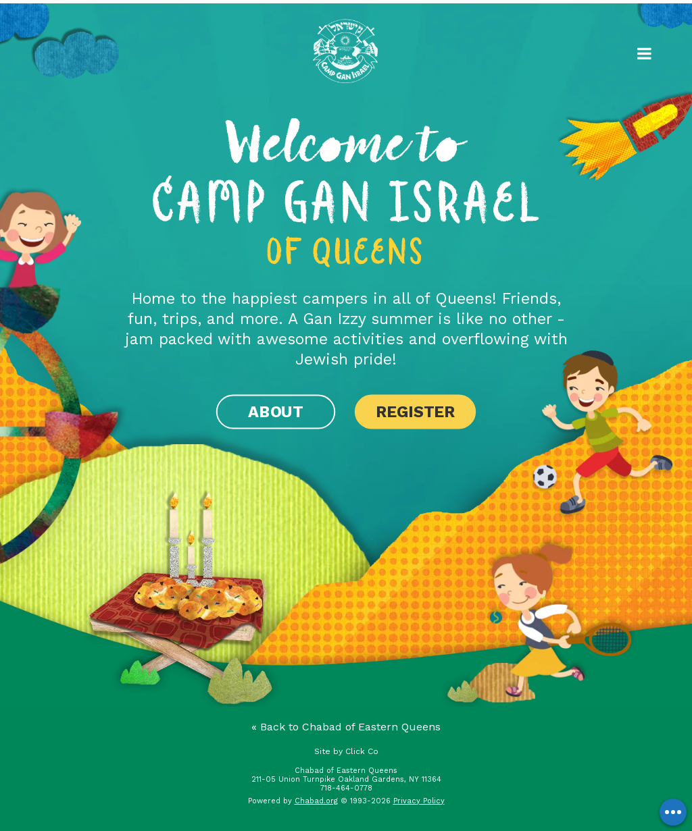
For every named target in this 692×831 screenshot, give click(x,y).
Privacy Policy (419, 801)
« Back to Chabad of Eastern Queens (346, 726)
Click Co (361, 751)
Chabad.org (316, 801)
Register (415, 411)
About (275, 411)
